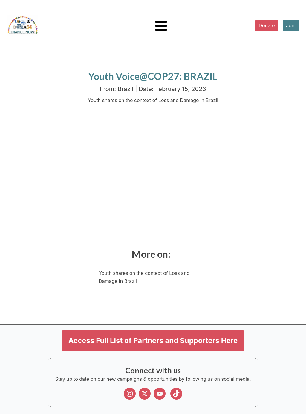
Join (291, 25)
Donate (267, 25)
